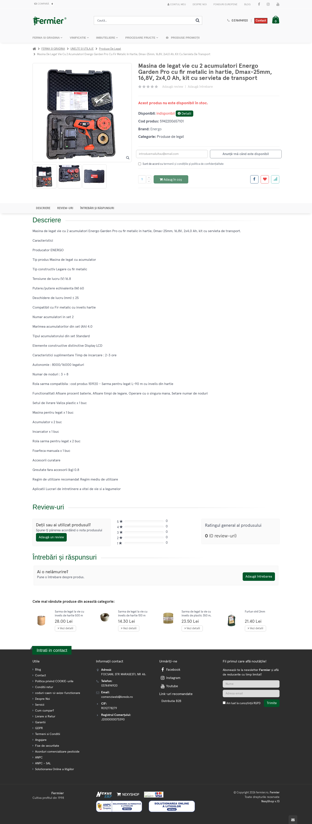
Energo (156, 129)
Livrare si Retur (45, 716)
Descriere (43, 208)
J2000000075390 (113, 719)
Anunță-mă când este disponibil (246, 154)
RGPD (257, 703)
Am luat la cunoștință (243, 703)
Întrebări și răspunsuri (97, 208)
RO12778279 (109, 708)
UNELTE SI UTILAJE (82, 49)
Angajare (41, 739)
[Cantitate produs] (142, 179)
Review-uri (65, 208)
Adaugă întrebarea (258, 576)
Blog (247, 4)
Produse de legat (110, 49)
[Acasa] (34, 49)
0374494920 (240, 20)
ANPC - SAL (43, 763)
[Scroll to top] (293, 819)
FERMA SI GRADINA (46, 37)
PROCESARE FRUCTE (140, 37)
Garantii (40, 722)
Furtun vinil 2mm (255, 611)
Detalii (184, 113)
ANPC (39, 757)
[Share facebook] (254, 179)
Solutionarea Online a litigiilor (54, 769)
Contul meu (176, 4)
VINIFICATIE (78, 37)
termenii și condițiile (176, 164)
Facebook (170, 669)
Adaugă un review (51, 537)
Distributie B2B (171, 701)
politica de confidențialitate (207, 164)
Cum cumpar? (44, 710)
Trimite (272, 703)
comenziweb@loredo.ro (117, 697)
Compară (43, 4)
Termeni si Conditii (47, 734)
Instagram (170, 678)
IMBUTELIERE (106, 37)
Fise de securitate (47, 745)
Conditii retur (44, 687)
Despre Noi (200, 4)
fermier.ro (262, 792)
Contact (261, 20)
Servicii (39, 704)
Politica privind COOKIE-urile (54, 681)
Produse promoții (183, 37)
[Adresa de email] (251, 693)
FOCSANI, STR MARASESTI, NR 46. (123, 674)
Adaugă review (172, 86)
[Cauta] (197, 20)
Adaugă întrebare (200, 86)
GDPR (39, 728)
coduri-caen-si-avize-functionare (57, 693)
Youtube (169, 686)
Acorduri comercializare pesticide (57, 751)
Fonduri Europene (225, 4)
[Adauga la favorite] (265, 179)
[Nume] (251, 684)
